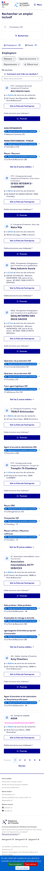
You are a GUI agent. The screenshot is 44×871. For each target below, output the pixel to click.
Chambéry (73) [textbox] (16, 27)
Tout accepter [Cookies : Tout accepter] (15, 864)
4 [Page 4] (29, 760)
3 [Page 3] (24, 760)
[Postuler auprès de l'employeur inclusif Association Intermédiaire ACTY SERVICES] (22, 595)
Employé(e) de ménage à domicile (19, 617)
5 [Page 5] (34, 760)
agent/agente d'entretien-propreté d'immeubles (20, 632)
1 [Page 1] (15, 760)
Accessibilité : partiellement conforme (15, 847)
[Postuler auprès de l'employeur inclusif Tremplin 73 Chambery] (22, 496)
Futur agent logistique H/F (16, 386)
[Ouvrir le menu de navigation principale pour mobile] (37, 4)
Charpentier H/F (11, 518)
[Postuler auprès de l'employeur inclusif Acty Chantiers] (22, 687)
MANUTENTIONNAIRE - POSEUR (18, 140)
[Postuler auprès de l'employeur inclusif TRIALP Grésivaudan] (22, 437)
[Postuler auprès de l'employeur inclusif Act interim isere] (22, 118)
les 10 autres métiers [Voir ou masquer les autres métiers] (23, 547)
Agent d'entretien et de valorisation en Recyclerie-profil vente (20, 698)
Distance (8, 58)
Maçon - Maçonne (12, 153)
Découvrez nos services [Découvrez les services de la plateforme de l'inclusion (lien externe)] (10, 834)
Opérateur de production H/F (17, 360)
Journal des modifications (10, 788)
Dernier (22, 765)
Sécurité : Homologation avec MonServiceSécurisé (19, 852)
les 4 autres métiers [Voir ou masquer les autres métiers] (23, 166)
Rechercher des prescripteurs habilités (15, 785)
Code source (6, 849)
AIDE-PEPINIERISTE (13, 128)
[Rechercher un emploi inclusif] (22, 35)
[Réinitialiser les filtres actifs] (31, 64)
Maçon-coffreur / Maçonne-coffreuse (16, 532)
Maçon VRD (9, 505)
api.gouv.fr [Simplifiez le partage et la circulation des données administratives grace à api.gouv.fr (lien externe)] (32, 839)
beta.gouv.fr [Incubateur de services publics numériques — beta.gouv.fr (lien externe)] (7, 839)
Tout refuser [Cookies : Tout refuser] (30, 864)
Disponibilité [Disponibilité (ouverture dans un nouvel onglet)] (6, 800)
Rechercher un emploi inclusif (12, 782)
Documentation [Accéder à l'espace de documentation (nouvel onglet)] (7, 795)
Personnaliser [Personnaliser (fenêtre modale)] (22, 868)
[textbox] (21, 78)
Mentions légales (7, 855)
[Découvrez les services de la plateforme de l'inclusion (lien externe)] (10, 822)
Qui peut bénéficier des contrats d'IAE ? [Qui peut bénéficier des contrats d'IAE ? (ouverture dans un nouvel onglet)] (15, 797)
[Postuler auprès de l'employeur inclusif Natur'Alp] (22, 254)
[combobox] (24, 27)
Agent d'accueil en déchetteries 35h (20, 447)
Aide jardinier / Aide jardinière (17, 605)
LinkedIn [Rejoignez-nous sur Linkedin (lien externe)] (6, 808)
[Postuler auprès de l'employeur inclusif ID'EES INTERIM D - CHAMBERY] (22, 215)
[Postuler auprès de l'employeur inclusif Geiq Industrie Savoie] (22, 301)
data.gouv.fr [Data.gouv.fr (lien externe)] (20, 839)
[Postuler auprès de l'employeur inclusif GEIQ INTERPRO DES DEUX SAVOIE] (22, 351)
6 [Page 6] (39, 760)
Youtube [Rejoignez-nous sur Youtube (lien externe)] (6, 811)
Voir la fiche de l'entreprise (22, 106)
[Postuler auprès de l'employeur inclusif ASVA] (22, 751)
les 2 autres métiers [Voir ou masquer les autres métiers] (23, 399)
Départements (10, 64)
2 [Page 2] (20, 760)
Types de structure (27, 58)
